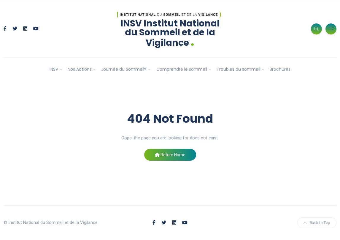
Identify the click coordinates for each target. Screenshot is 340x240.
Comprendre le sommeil (181, 69)
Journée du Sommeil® (124, 69)
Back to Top (317, 222)
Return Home (170, 154)
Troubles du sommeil (238, 69)
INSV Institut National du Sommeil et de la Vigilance (170, 33)
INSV (54, 69)
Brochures (280, 69)
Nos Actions (80, 69)
